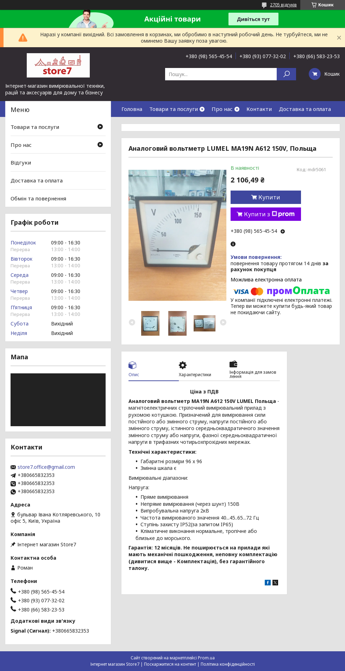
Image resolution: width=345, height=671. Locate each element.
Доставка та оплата (305, 108)
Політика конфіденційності (228, 664)
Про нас (222, 108)
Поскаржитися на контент (170, 664)
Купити (269, 197)
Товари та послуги (173, 108)
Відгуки (21, 162)
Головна (131, 108)
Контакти (259, 108)
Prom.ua (206, 658)
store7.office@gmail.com (46, 467)
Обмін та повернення (38, 197)
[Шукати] (286, 74)
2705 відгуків (283, 5)
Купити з (269, 214)
